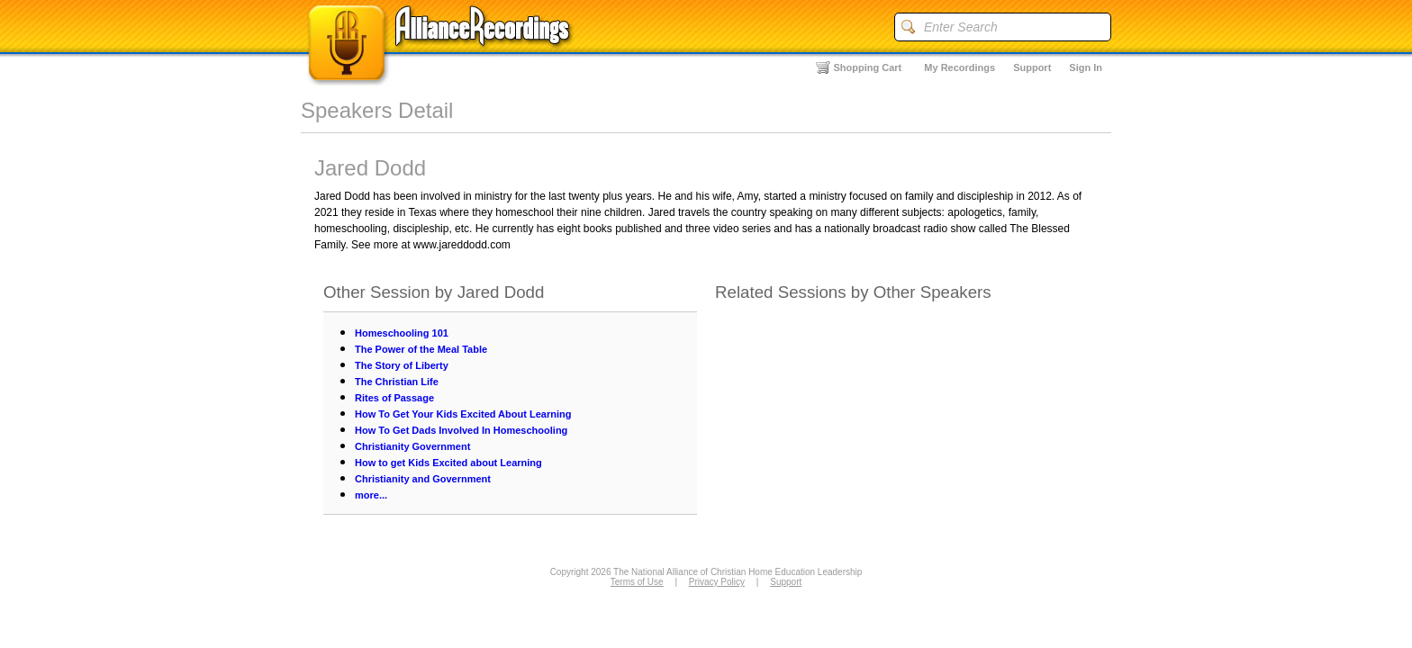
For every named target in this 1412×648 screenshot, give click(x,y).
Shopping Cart (868, 67)
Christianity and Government (423, 478)
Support (1032, 67)
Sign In (1085, 67)
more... (371, 495)
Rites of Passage (394, 397)
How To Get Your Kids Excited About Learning (463, 414)
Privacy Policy (717, 582)
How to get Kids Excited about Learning (448, 462)
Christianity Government (412, 446)
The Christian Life (397, 381)
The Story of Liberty (401, 365)
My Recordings (959, 67)
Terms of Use (637, 582)
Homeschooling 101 (401, 333)
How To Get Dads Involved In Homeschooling (461, 430)
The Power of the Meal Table (421, 349)
